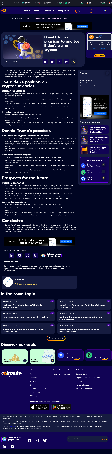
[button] (107, 73)
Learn (37, 10)
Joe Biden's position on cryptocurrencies (88, 79)
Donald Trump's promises (89, 83)
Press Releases (35, 392)
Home (14, 18)
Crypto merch (84, 11)
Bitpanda (95, 354)
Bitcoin (32, 374)
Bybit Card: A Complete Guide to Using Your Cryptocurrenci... (80, 318)
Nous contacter (82, 374)
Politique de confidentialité (86, 389)
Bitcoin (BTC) (98, 36)
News (27, 10)
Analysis (49, 10)
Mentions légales (82, 385)
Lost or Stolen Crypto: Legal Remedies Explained (97, 155)
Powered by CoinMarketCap (99, 48)
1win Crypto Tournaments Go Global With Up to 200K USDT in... (98, 143)
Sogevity (13, 426)
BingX (66, 354)
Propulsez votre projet (61, 374)
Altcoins (33, 381)
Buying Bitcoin (63, 10)
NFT (31, 385)
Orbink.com (34, 396)
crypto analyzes (36, 359)
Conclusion (84, 89)
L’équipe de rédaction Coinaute (88, 378)
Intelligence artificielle (38, 389)
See (76, 358)
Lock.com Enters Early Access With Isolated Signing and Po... (98, 131)
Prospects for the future (88, 86)
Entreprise (80, 381)
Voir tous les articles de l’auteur (26, 284)
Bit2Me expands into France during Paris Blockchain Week (79, 330)
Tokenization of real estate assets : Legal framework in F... (23, 330)
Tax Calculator (9, 359)
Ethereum (33, 378)
